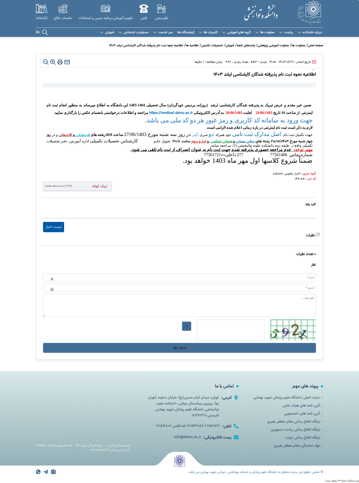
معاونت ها (265, 32)
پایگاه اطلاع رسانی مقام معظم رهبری (295, 422)
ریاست (286, 32)
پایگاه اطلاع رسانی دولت (304, 439)
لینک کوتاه (99, 186)
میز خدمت (163, 32)
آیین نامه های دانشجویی (303, 414)
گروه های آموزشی (236, 32)
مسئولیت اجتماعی (134, 32)
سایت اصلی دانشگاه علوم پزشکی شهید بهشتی (288, 397)
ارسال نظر (179, 348)
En (38, 32)
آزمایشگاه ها (185, 32)
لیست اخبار (53, 227)
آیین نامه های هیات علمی (303, 406)
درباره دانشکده (310, 32)
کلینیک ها (208, 32)
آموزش (107, 32)
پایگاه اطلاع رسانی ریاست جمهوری (297, 430)
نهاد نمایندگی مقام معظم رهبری (298, 447)
